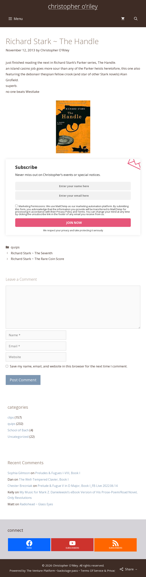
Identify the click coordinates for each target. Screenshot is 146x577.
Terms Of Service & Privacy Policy (102, 570)
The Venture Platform (40, 570)
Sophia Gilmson (19, 473)
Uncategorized (18, 437)
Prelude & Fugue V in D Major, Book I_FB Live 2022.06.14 (77, 486)
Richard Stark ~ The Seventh (31, 253)
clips (11, 417)
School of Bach (18, 430)
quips (15, 247)
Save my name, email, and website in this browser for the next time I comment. (68, 366)
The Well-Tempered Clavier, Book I (44, 479)
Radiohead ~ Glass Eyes (36, 504)
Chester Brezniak (20, 486)
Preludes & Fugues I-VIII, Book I (57, 473)
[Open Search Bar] (135, 18)
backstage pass (67, 570)
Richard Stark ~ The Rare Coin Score (37, 259)
